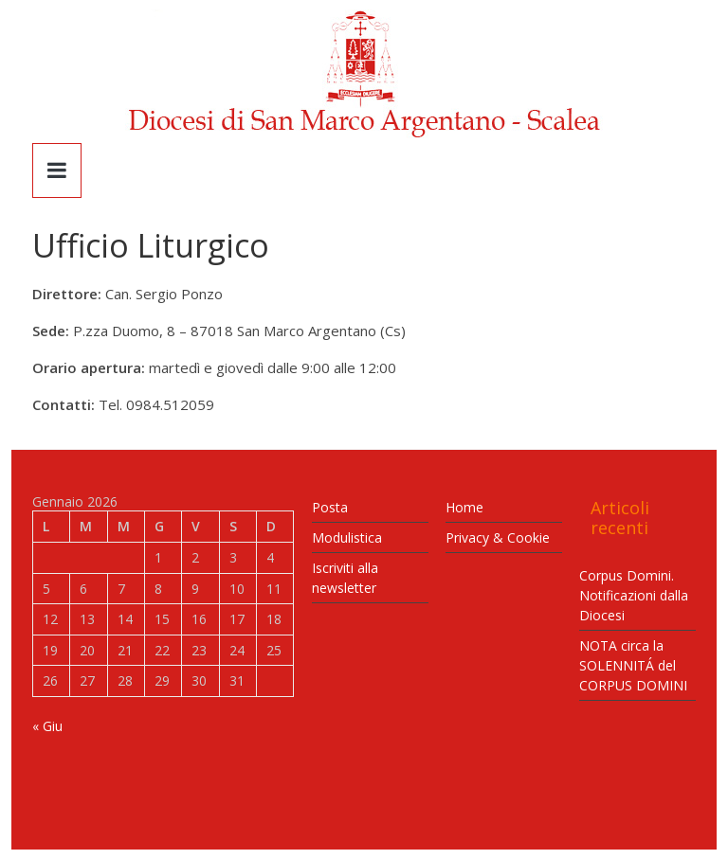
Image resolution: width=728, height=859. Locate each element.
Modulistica (347, 537)
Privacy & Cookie (498, 537)
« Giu (47, 726)
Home (464, 507)
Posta (330, 507)
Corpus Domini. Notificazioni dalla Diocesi (633, 595)
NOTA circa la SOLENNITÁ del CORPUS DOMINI (633, 665)
